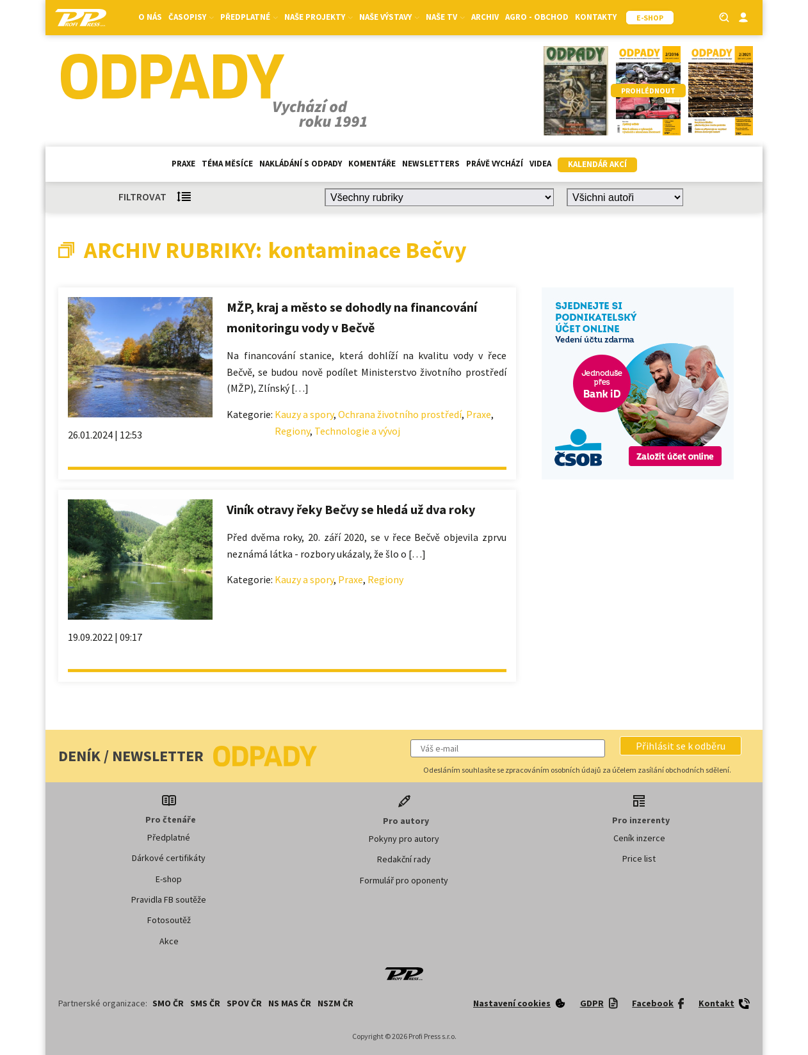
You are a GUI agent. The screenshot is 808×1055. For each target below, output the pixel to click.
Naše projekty (318, 17)
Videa (540, 163)
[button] (680, 745)
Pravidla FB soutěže (168, 899)
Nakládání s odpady (300, 163)
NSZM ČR (335, 1003)
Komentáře (372, 163)
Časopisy (191, 17)
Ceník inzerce (639, 838)
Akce (169, 941)
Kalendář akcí (597, 164)
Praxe (183, 163)
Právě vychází (494, 163)
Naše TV (445, 17)
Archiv (485, 17)
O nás (150, 17)
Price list (639, 858)
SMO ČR (168, 1003)
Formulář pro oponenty (404, 880)
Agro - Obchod (537, 17)
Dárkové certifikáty (169, 858)
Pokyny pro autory (404, 838)
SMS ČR (205, 1003)
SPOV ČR (244, 1003)
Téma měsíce (227, 163)
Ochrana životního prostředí (400, 414)
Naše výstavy (389, 17)
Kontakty (596, 17)
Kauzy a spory (304, 414)
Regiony (292, 430)
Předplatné (249, 17)
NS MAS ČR (289, 1003)
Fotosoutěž (169, 920)
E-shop (169, 879)
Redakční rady (404, 859)
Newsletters (431, 163)
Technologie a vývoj (357, 430)
